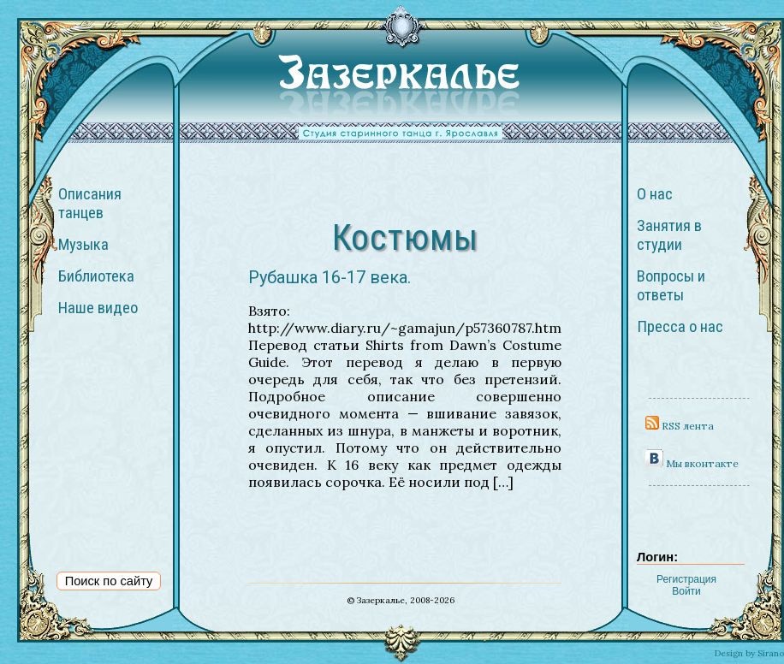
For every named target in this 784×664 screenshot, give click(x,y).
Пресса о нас (680, 326)
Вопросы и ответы (671, 286)
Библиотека (96, 276)
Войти (686, 591)
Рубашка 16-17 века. (329, 277)
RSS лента (679, 425)
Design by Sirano (749, 653)
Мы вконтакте (692, 463)
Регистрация (686, 579)
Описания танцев (90, 203)
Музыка (83, 244)
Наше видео (98, 308)
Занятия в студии (669, 235)
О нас (655, 194)
